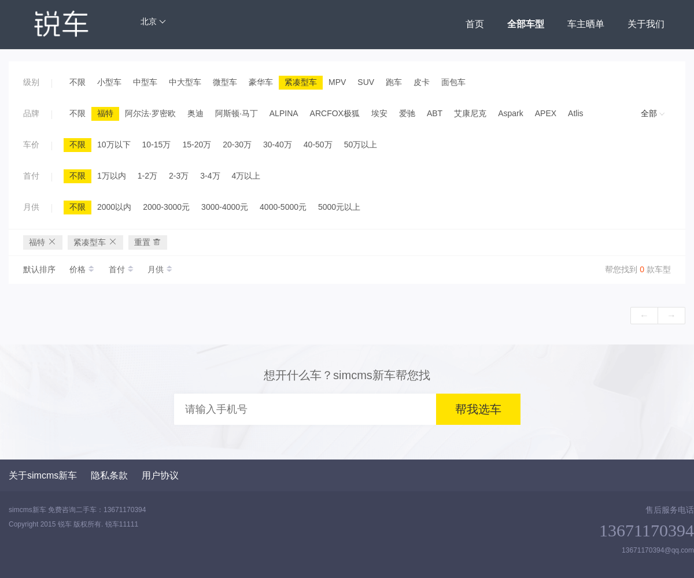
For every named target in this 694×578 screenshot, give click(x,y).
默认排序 (39, 269)
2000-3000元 (166, 207)
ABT (434, 113)
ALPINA (284, 113)
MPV (337, 82)
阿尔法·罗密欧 (150, 113)
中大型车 (185, 82)
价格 (83, 269)
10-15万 (156, 144)
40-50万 (318, 144)
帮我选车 (478, 409)
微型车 (225, 82)
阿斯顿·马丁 (236, 113)
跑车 (394, 82)
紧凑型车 (301, 82)
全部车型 (525, 24)
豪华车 (261, 82)
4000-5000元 (283, 207)
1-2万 (147, 175)
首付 (122, 269)
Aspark (510, 113)
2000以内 (114, 207)
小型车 (109, 82)
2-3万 (179, 175)
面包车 (453, 82)
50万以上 (361, 144)
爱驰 (407, 113)
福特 (105, 113)
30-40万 (277, 144)
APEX (545, 113)
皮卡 (422, 82)
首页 (475, 24)
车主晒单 (585, 24)
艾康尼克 (470, 113)
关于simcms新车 (43, 475)
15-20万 (196, 144)
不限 (77, 82)
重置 (148, 242)
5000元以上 (339, 207)
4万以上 (246, 175)
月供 (160, 269)
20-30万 (237, 144)
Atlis (575, 113)
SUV (365, 82)
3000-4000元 (224, 207)
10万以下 (114, 144)
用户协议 (160, 475)
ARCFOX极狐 (335, 113)
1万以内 (111, 175)
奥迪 (195, 113)
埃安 (379, 113)
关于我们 (646, 24)
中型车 (145, 82)
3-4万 (210, 175)
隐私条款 (109, 475)
